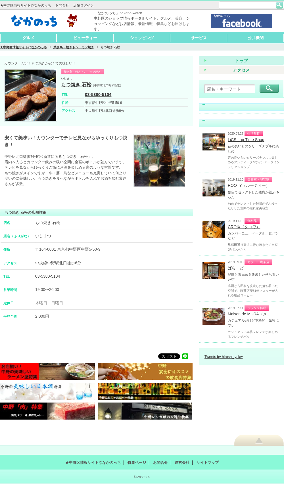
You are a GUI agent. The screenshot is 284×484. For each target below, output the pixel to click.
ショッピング (142, 37)
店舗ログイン (83, 5)
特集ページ (137, 462)
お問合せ (62, 5)
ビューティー (85, 37)
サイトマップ (208, 462)
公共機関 (256, 37)
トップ (241, 60)
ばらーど (236, 268)
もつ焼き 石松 (76, 84)
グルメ (28, 37)
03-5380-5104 (98, 94)
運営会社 (182, 462)
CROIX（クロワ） (244, 227)
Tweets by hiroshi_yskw (223, 357)
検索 (279, 5)
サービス (199, 37)
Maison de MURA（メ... (249, 314)
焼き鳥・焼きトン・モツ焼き (73, 47)
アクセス (241, 70)
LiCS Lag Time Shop (246, 139)
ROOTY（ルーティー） (249, 185)
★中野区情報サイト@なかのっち (25, 5)
